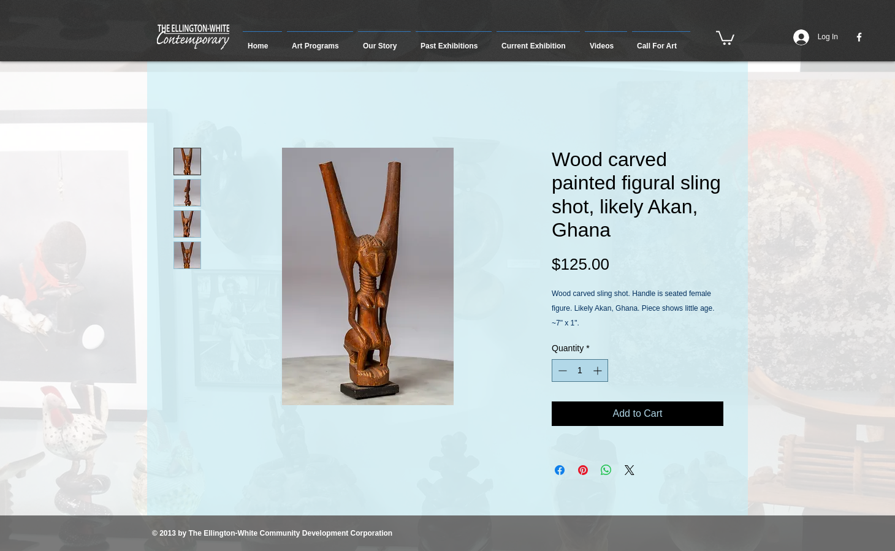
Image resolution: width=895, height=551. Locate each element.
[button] (320, 40)
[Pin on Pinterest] (583, 470)
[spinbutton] (580, 370)
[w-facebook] (859, 37)
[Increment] (598, 370)
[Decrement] (561, 370)
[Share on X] (629, 470)
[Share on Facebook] (559, 470)
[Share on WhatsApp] (606, 470)
